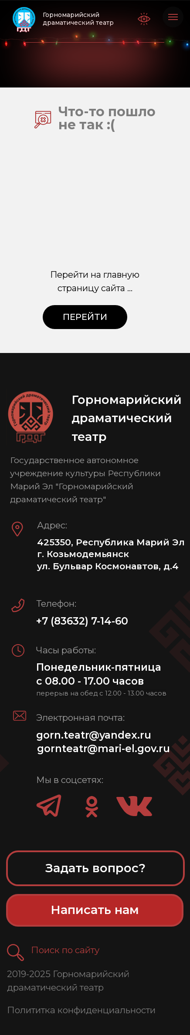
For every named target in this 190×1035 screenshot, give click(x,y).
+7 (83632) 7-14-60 (82, 621)
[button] (15, 952)
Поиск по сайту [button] (65, 949)
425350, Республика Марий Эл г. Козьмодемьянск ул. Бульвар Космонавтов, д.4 (111, 554)
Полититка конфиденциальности (81, 1010)
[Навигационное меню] (173, 17)
